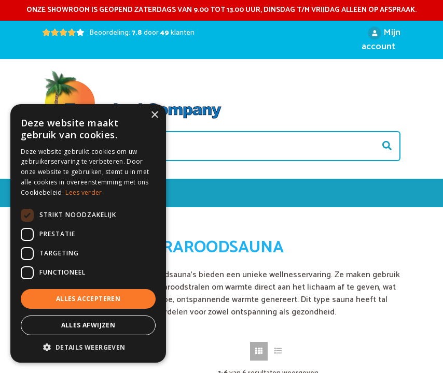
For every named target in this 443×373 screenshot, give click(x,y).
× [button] (154, 115)
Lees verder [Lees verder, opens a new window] (83, 192)
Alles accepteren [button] (88, 298)
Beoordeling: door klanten (142, 32)
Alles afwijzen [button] (88, 325)
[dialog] (88, 233)
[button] (88, 347)
